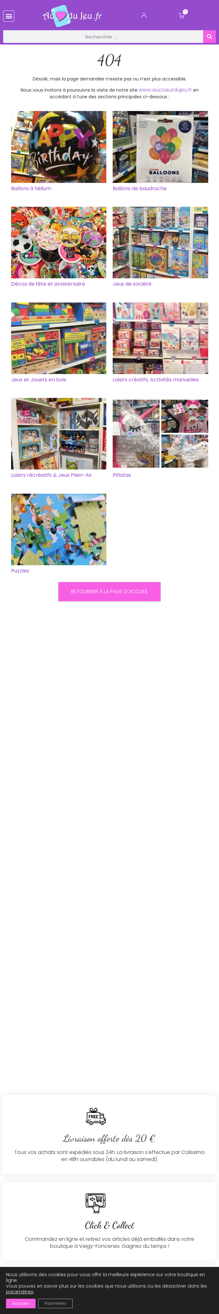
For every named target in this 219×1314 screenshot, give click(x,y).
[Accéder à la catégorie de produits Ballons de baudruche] (160, 152)
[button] (8, 16)
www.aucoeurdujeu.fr (165, 90)
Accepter (20, 1303)
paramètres (19, 1292)
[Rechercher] (209, 36)
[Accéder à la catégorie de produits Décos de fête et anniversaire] (59, 248)
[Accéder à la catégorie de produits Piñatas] (160, 439)
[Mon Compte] (144, 16)
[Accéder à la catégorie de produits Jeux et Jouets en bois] (59, 344)
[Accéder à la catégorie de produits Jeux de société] (160, 248)
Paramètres (55, 1303)
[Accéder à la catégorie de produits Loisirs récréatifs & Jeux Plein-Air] (59, 439)
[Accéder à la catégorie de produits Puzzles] (59, 535)
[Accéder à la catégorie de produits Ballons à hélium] (59, 152)
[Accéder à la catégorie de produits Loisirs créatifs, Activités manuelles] (160, 344)
